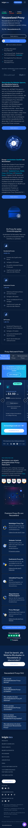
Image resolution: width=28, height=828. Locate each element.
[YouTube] (5, 788)
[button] (9, 781)
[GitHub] (8, 788)
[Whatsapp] (2, 801)
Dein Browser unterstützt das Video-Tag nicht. (14, 496)
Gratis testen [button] (18, 2)
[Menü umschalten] (25, 2)
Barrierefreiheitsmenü (7, 825)
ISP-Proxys (9, 173)
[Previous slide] (2, 400)
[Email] (5, 801)
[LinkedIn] (2, 788)
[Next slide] (25, 400)
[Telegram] (8, 801)
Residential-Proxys (14, 171)
